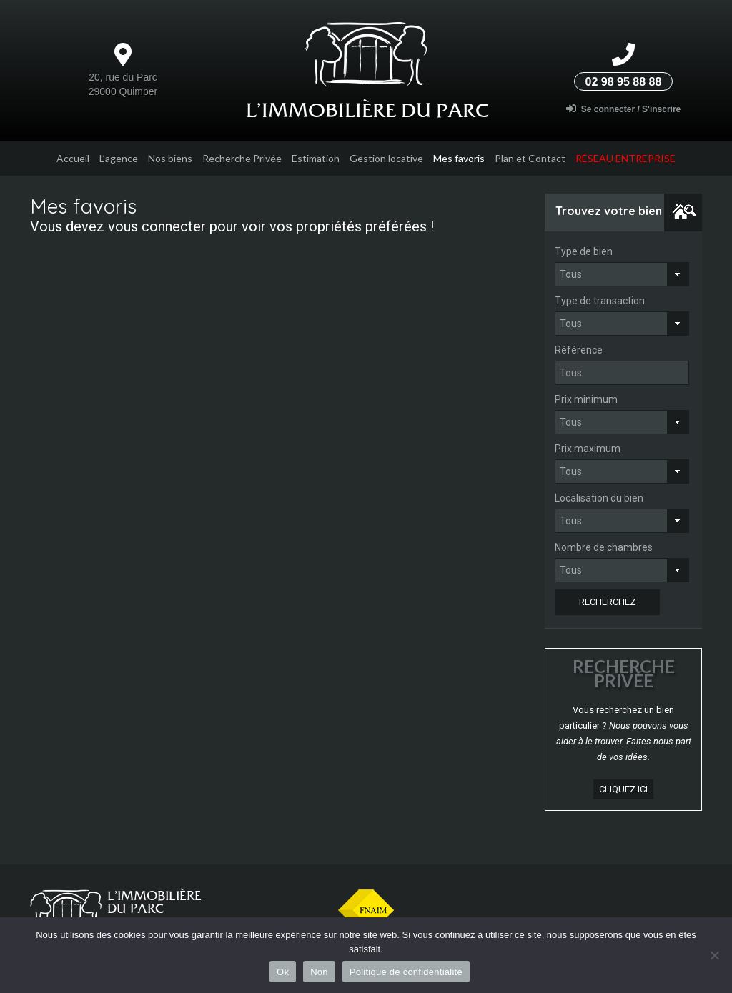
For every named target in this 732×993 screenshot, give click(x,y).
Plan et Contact (530, 158)
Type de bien (584, 251)
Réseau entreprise (625, 158)
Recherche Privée (242, 158)
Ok (283, 972)
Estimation (316, 158)
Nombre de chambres (604, 547)
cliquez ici (623, 789)
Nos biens (170, 158)
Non (319, 972)
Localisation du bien (599, 498)
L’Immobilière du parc (367, 110)
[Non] (714, 955)
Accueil (72, 158)
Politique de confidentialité (406, 972)
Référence (579, 350)
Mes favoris (459, 158)
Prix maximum (587, 448)
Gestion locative (386, 158)
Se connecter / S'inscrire (623, 109)
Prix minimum (586, 399)
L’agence (118, 158)
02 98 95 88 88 (623, 82)
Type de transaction (600, 300)
